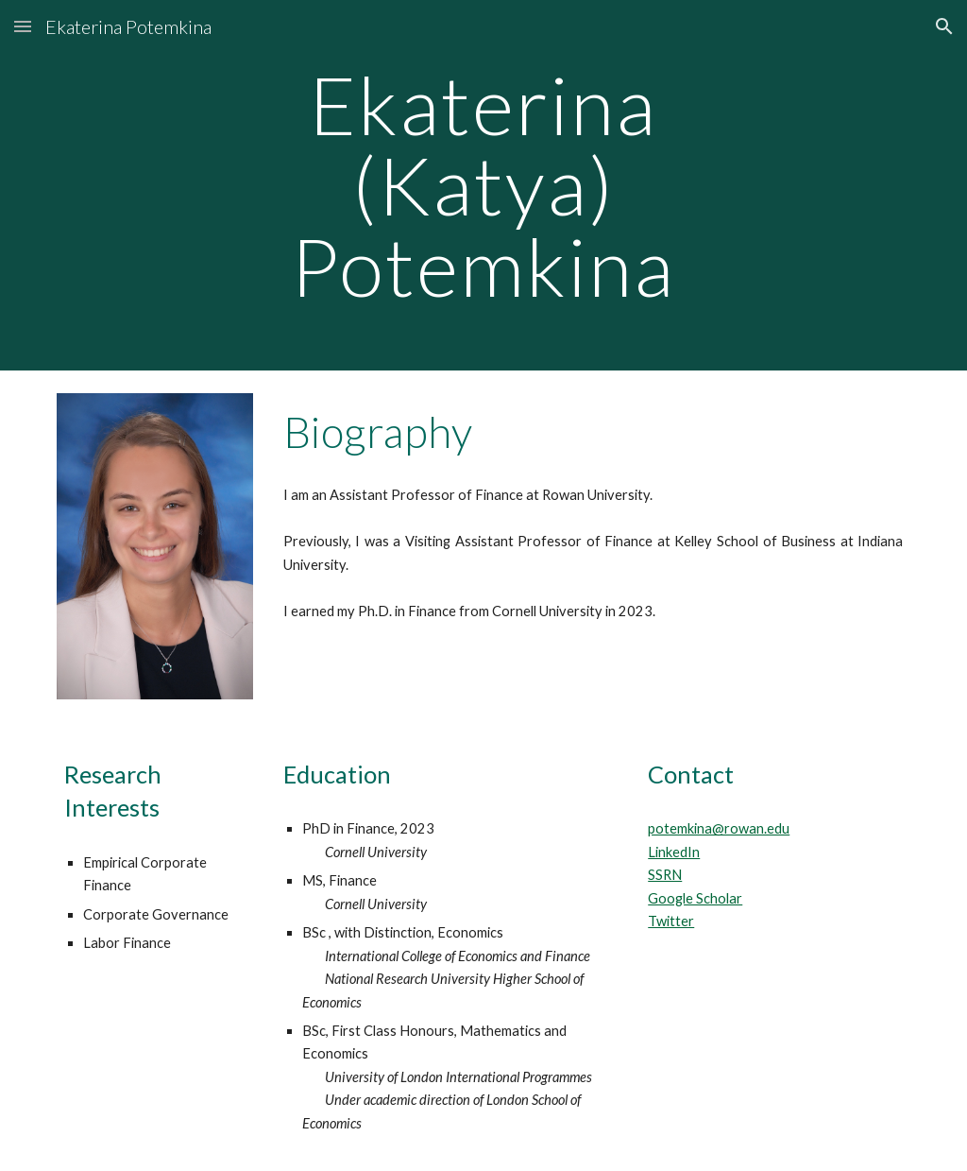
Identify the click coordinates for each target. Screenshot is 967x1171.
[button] (22, 26)
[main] (483, 185)
